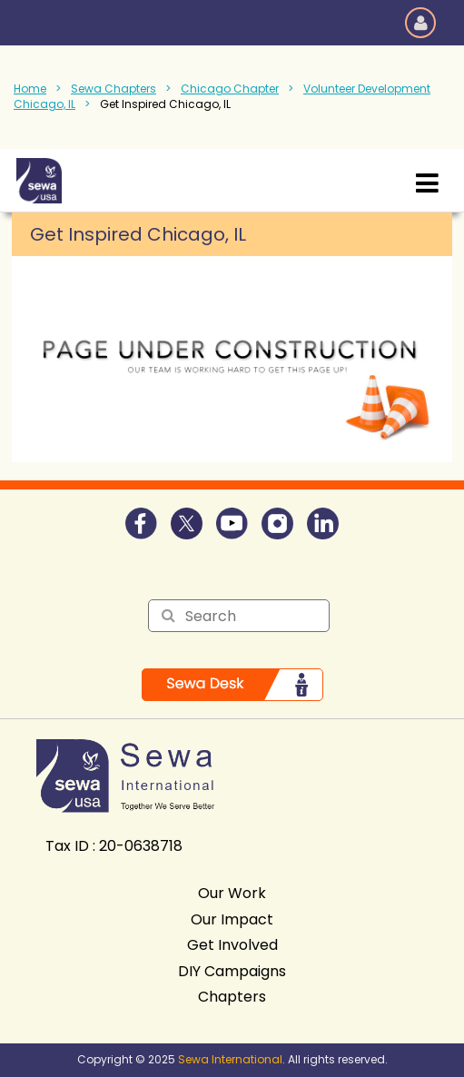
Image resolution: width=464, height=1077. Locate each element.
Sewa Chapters (113, 88)
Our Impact (232, 919)
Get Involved (232, 944)
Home (30, 88)
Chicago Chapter (230, 88)
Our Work (232, 893)
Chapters (232, 996)
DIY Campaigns (232, 971)
